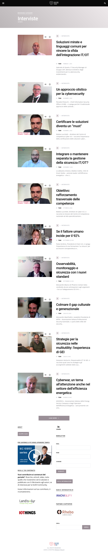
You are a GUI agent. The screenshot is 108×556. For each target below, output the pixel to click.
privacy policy (60, 550)
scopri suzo (23, 434)
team (59, 63)
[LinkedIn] (58, 428)
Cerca (58, 523)
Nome (57, 452)
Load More (53, 418)
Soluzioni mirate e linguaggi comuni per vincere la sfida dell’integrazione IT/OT (72, 50)
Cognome (58, 461)
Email (57, 443)
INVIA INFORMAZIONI (64, 481)
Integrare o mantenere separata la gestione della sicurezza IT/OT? (72, 158)
